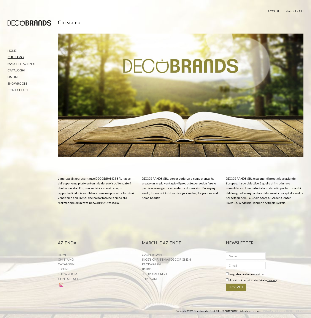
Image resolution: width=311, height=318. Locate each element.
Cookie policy (293, 311)
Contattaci (18, 90)
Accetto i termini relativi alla (251, 280)
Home (12, 50)
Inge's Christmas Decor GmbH (166, 260)
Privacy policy (272, 311)
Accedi (272, 11)
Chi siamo (16, 57)
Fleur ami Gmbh (154, 274)
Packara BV (151, 265)
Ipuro (147, 269)
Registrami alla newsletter (245, 274)
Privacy (272, 280)
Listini (13, 77)
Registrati (294, 11)
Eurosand (150, 279)
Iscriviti (236, 288)
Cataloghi (16, 70)
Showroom (17, 83)
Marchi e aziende (22, 64)
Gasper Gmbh (152, 255)
